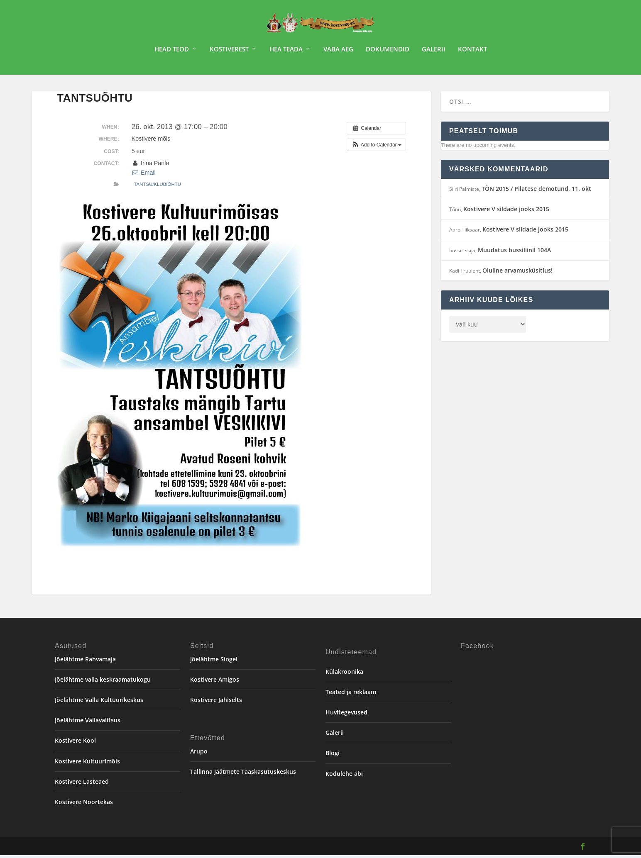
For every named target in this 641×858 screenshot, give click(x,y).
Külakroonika (344, 674)
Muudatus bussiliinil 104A (514, 253)
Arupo (199, 754)
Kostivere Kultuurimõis (87, 764)
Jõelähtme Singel (213, 662)
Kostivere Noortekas (84, 805)
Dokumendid (387, 52)
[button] (376, 148)
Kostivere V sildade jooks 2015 (506, 212)
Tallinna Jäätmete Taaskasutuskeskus (243, 774)
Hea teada (286, 52)
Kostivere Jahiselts (216, 703)
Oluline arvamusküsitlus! (517, 273)
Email (144, 175)
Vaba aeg (338, 52)
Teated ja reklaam (350, 695)
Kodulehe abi (344, 776)
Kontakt (472, 52)
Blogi (332, 756)
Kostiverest (229, 52)
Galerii (433, 52)
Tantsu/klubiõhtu (157, 187)
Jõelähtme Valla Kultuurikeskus (99, 703)
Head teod (171, 52)
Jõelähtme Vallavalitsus (87, 723)
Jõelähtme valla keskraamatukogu (103, 682)
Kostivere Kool (75, 743)
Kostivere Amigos (214, 682)
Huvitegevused (346, 715)
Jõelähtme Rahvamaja (85, 662)
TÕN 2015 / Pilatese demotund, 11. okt (536, 191)
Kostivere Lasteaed (82, 784)
